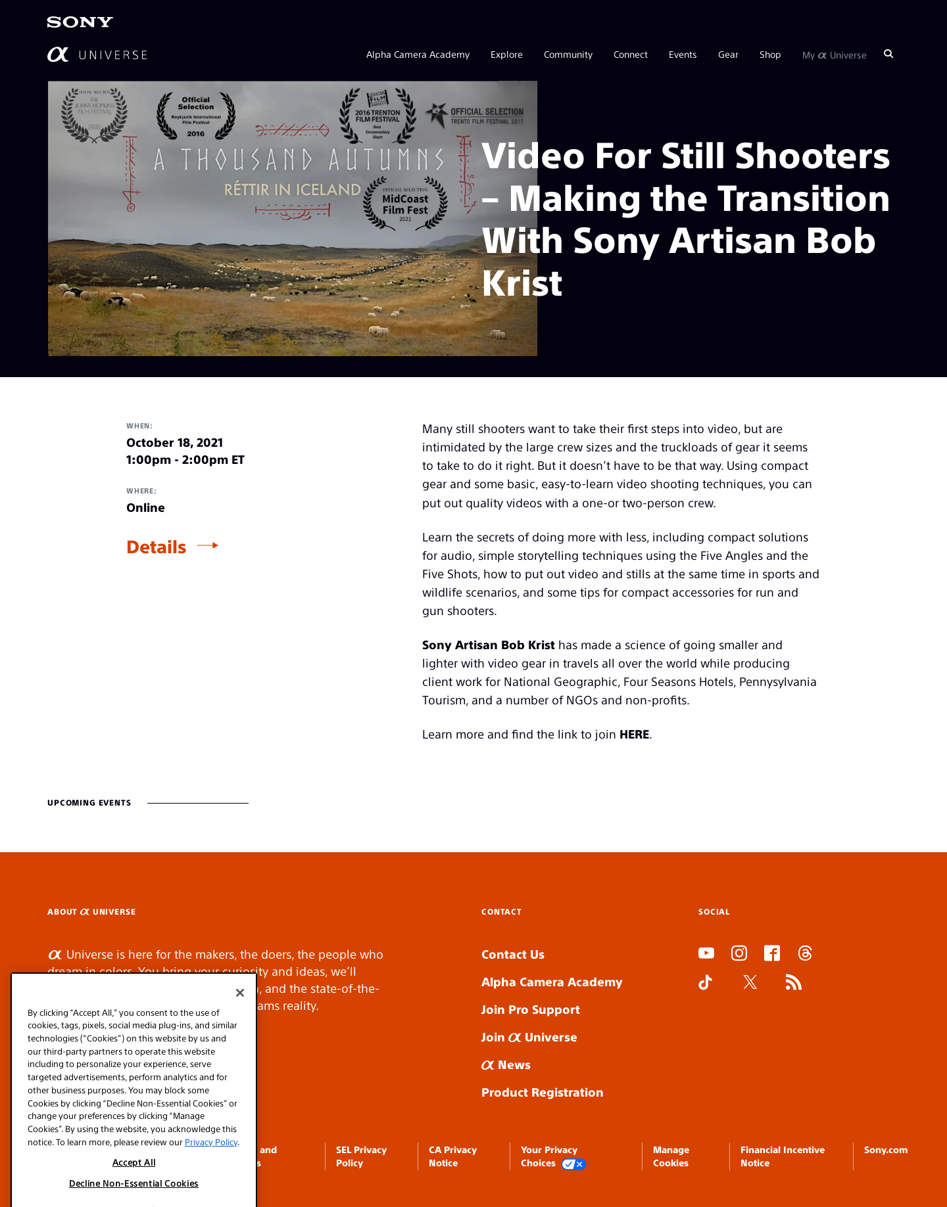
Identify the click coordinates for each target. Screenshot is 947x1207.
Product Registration (542, 1091)
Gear (728, 54)
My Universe (834, 54)
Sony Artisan (460, 644)
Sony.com (886, 1149)
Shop (770, 54)
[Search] (888, 54)
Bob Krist (528, 644)
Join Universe (529, 1036)
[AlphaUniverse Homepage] (97, 54)
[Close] (240, 1062)
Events (683, 54)
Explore (507, 54)
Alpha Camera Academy (418, 54)
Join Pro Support (530, 1008)
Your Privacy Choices (554, 1156)
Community (568, 54)
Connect (631, 54)
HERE (634, 733)
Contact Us (513, 953)
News (506, 1064)
